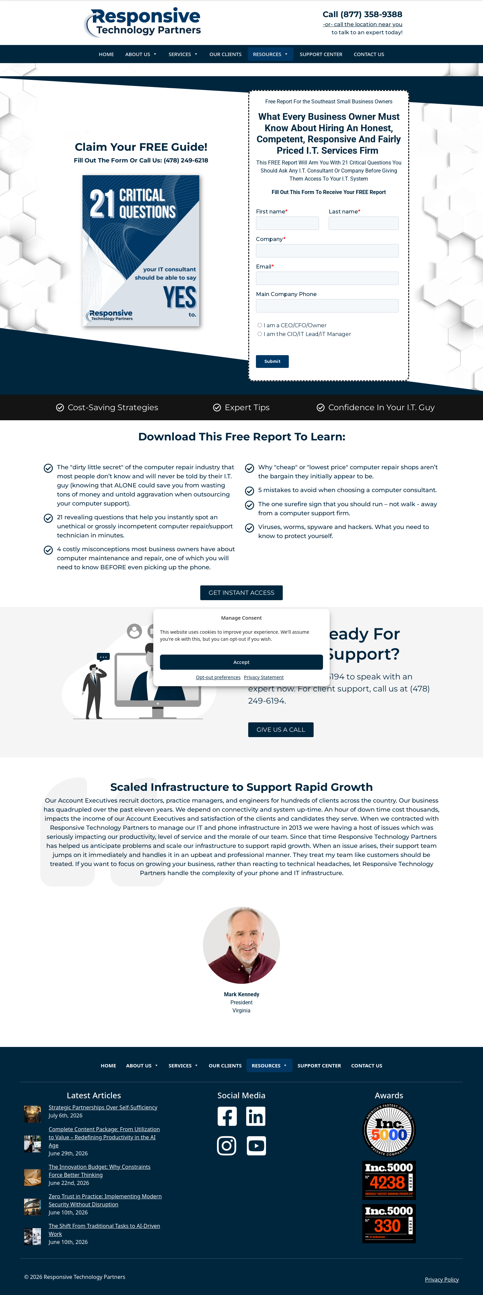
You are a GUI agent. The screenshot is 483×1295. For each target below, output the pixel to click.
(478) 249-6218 (186, 160)
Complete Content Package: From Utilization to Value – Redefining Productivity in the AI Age (104, 1137)
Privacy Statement (264, 677)
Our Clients (226, 54)
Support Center (321, 54)
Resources (270, 54)
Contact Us (369, 54)
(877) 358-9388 (371, 14)
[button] (319, 618)
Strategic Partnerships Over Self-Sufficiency (103, 1107)
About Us (141, 54)
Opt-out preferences (218, 677)
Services (183, 54)
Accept (241, 662)
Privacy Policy (442, 1279)
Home (106, 54)
